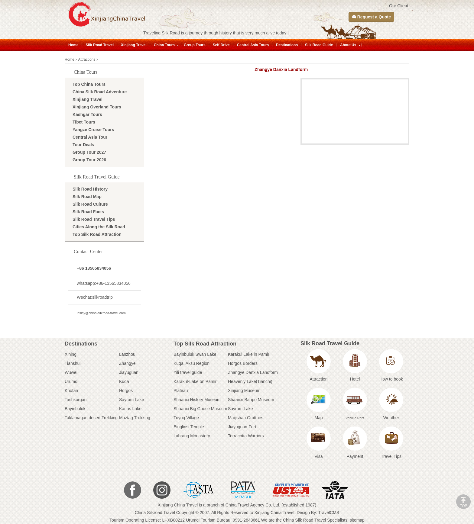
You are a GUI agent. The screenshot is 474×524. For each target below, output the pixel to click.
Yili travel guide (188, 372)
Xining (70, 354)
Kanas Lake (130, 408)
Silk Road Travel (100, 45)
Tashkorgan (75, 399)
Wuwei (71, 372)
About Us (348, 45)
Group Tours (195, 45)
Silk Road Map (87, 196)
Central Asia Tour (90, 137)
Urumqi (71, 381)
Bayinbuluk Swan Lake (195, 354)
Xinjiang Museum (244, 390)
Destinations (287, 45)
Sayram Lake (131, 399)
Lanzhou (127, 354)
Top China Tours (89, 84)
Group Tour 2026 (89, 159)
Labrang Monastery (192, 435)
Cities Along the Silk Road (99, 226)
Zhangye (127, 363)
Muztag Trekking (134, 417)
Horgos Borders (243, 363)
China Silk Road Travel (304, 520)
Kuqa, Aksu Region (191, 363)
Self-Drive (221, 45)
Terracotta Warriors (246, 435)
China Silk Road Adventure (100, 91)
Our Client (398, 5)
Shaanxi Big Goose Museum (200, 408)
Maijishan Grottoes (245, 417)
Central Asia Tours (253, 45)
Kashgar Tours (87, 114)
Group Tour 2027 (89, 152)
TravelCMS (328, 512)
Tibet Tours (84, 122)
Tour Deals (83, 144)
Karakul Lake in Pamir (248, 354)
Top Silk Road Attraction (97, 234)
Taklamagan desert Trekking (91, 417)
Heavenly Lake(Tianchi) (250, 381)
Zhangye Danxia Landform (253, 372)
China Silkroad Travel (155, 512)
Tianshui (72, 363)
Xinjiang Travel (134, 45)
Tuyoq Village (186, 417)
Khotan (71, 390)
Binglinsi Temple (189, 426)
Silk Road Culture (90, 204)
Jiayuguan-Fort (242, 426)
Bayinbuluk (75, 408)
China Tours (164, 45)
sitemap (357, 520)
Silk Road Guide (319, 45)
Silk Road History (90, 189)
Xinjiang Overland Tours (97, 106)
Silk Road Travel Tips (94, 219)
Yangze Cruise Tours (93, 129)
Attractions (87, 59)
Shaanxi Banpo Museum (251, 399)
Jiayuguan (128, 372)
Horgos (126, 390)
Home (73, 45)
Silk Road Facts (88, 211)
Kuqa (124, 381)
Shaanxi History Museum (197, 399)
